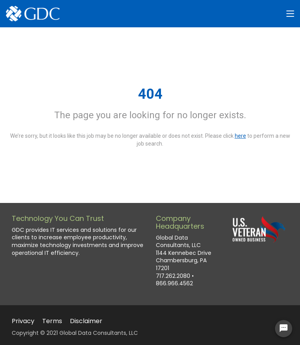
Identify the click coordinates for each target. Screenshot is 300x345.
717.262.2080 (173, 276)
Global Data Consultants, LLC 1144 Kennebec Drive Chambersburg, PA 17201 (183, 253)
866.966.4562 (174, 283)
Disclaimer (86, 321)
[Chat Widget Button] (283, 328)
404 (150, 94)
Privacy (23, 321)
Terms (52, 321)
